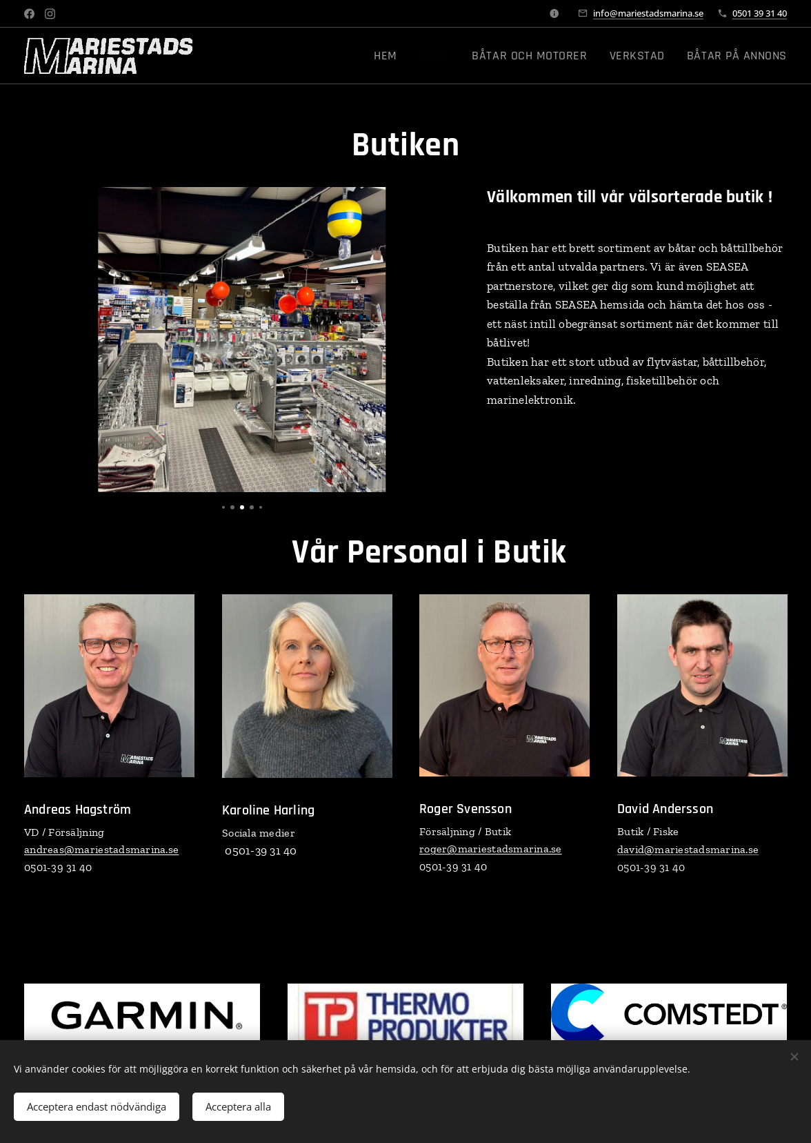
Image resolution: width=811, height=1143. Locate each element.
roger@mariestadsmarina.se (490, 849)
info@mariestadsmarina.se (648, 13)
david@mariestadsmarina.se (688, 849)
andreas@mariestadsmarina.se (101, 849)
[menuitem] (423, 56)
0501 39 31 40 (759, 13)
